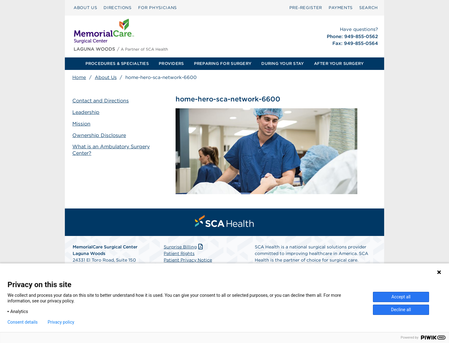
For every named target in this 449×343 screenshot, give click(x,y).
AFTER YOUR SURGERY (339, 63)
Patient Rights (179, 253)
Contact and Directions (100, 101)
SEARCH (368, 7)
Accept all (401, 296)
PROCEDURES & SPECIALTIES (117, 63)
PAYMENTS (341, 7)
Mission (81, 124)
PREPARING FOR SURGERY (222, 63)
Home (79, 77)
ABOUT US (85, 7)
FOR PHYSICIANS (157, 7)
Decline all (401, 309)
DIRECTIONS (118, 7)
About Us (106, 77)
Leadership (85, 112)
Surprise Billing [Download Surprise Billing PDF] (184, 246)
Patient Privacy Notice (188, 259)
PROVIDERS (171, 63)
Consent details (22, 322)
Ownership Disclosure (99, 135)
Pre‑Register (305, 7)
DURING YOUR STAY (282, 63)
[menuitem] (85, 8)
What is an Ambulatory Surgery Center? (111, 150)
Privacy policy (61, 322)
